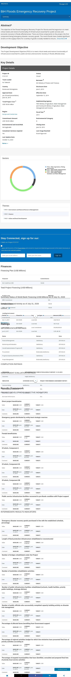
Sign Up (58, 255)
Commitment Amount (9, 118)
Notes (4, 143)
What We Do (4, 4)
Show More (62, 39)
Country (5, 86)
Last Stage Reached (43, 131)
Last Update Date (8, 137)
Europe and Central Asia (9, 114)
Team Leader (7, 80)
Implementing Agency (43, 101)
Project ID (5, 73)
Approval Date (7, 93)
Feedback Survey (62, 669)
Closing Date (40, 125)
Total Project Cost (9, 101)
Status (38, 73)
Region (4, 111)
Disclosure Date (41, 86)
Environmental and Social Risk (12, 125)
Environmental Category (44, 118)
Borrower (40, 80)
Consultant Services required (12, 131)
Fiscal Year (40, 112)
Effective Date (41, 93)
